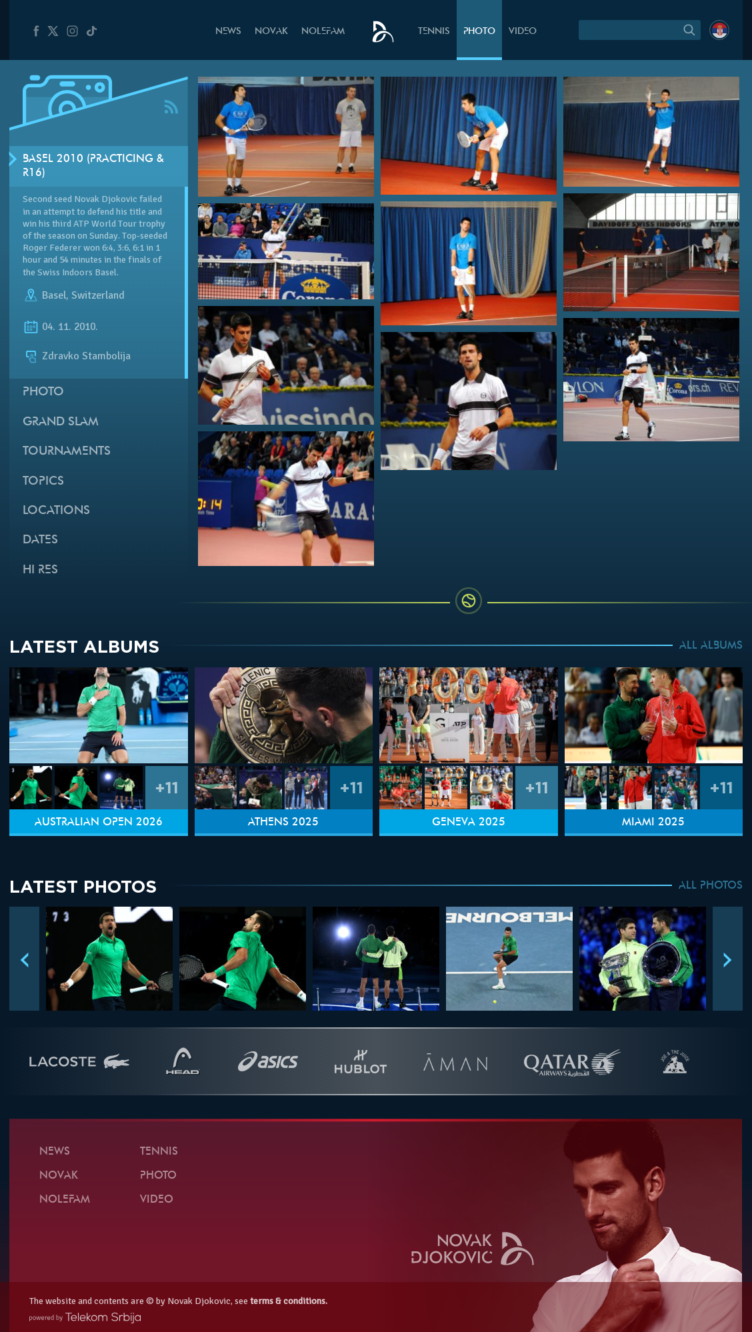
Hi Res (40, 570)
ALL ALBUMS (711, 646)
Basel (54, 295)
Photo (479, 32)
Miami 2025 (653, 822)
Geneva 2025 (468, 822)
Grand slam (61, 422)
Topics (43, 481)
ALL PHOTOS (711, 886)
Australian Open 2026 (99, 822)
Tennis (434, 32)
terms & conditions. (288, 1301)
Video (523, 32)
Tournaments (67, 451)
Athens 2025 (283, 822)
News (228, 32)
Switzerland (98, 295)
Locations (56, 511)
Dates (40, 540)
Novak (271, 32)
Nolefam (323, 32)
